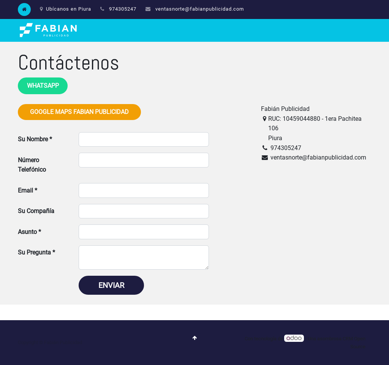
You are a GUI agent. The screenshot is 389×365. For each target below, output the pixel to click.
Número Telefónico (32, 165)
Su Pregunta (34, 252)
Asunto (27, 231)
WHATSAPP (43, 85)
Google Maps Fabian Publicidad (79, 111)
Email (25, 190)
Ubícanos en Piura (65, 9)
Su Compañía (36, 211)
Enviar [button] (111, 285)
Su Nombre (33, 139)
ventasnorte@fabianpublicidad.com (199, 9)
